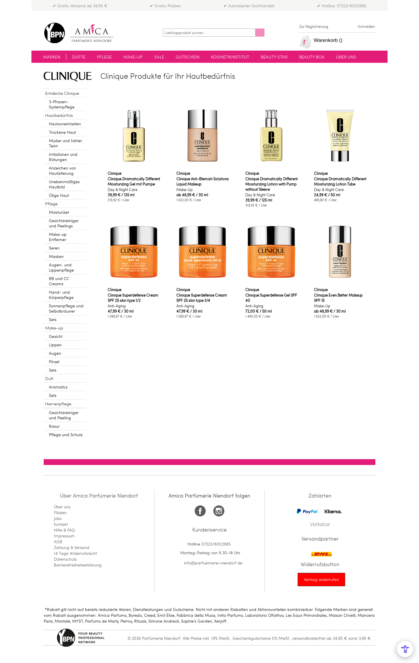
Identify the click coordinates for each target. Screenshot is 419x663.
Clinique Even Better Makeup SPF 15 (338, 298)
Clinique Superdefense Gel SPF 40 (271, 298)
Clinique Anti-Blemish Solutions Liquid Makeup (202, 181)
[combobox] (209, 32)
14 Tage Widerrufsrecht (75, 553)
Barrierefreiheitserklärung (78, 565)
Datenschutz (65, 559)
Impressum (64, 536)
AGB (58, 541)
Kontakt (61, 524)
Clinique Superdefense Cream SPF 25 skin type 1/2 (133, 298)
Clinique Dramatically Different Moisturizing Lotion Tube (340, 181)
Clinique (114, 173)
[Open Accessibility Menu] (405, 649)
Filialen (60, 512)
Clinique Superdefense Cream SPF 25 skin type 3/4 (201, 298)
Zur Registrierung (313, 26)
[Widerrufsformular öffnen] (321, 579)
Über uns (62, 506)
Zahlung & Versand (71, 547)
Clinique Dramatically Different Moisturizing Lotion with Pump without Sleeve (271, 184)
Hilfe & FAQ (64, 530)
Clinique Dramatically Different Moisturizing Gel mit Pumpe (134, 181)
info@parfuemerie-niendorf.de (213, 563)
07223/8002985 (216, 544)
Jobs (58, 518)
